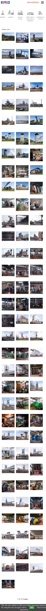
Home (4, 29)
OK (32, 607)
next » (26, 599)
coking (10, 17)
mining (2, 17)
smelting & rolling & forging (30, 19)
